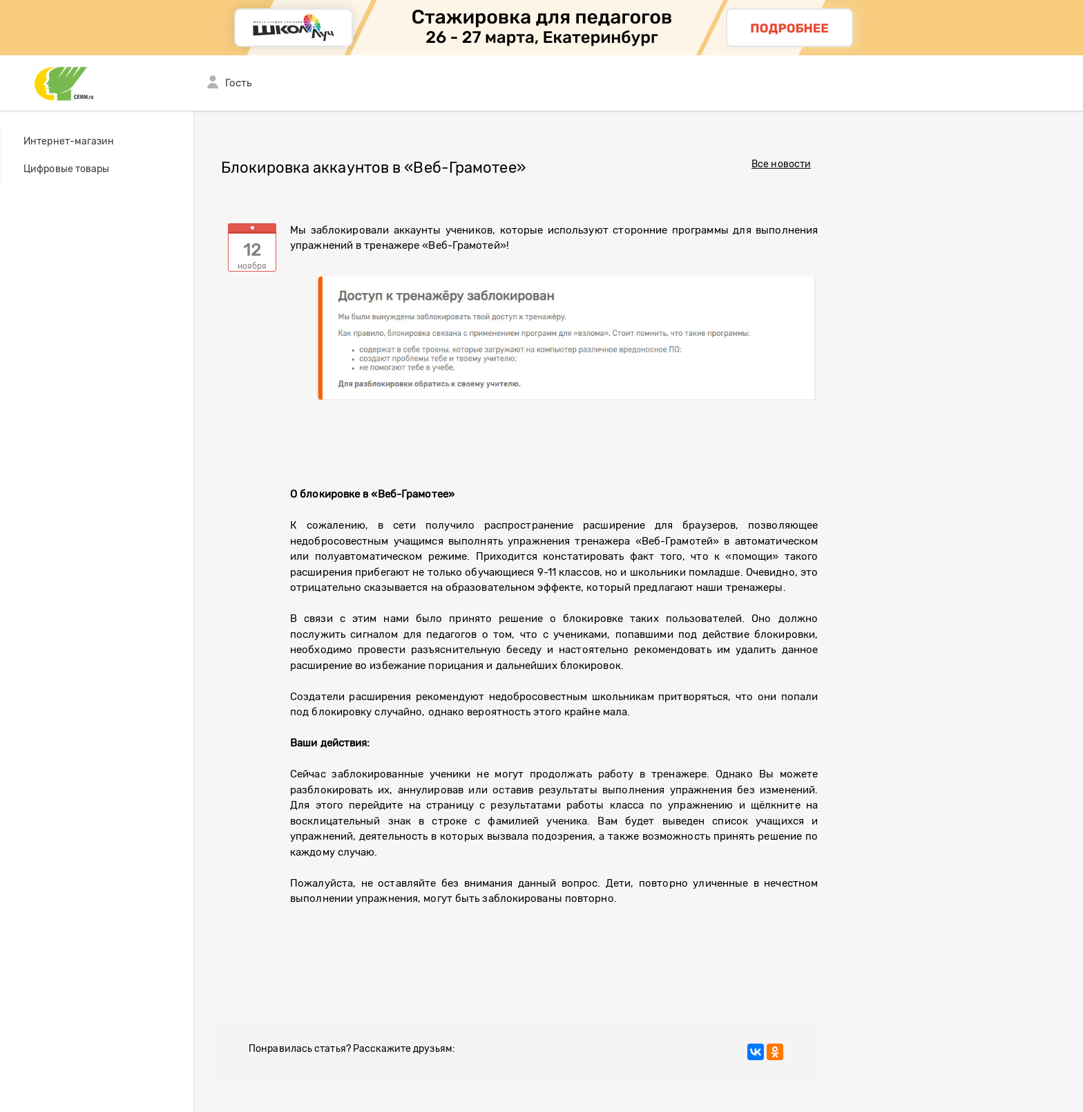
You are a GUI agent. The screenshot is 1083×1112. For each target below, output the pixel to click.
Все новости (781, 164)
